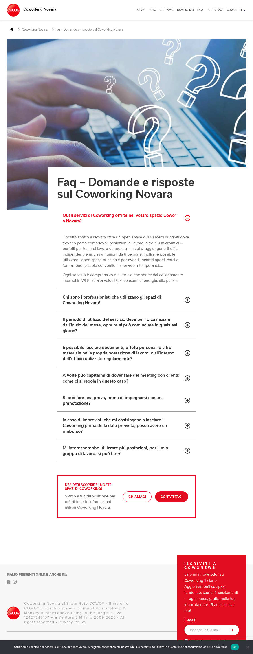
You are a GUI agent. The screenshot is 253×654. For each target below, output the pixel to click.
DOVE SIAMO (188, 9)
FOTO (157, 9)
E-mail (189, 620)
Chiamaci (136, 499)
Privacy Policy (73, 622)
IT (241, 9)
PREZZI (146, 9)
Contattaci (171, 499)
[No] (247, 647)
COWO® (232, 9)
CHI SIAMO (170, 9)
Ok (235, 647)
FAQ (202, 10)
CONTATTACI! (216, 9)
